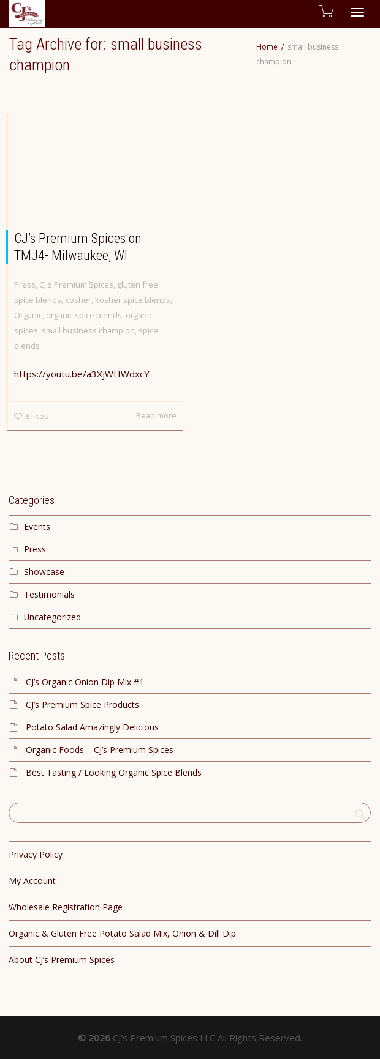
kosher (78, 299)
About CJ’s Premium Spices (62, 959)
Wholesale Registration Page (66, 907)
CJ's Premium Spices (76, 284)
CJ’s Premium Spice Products (82, 704)
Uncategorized (52, 617)
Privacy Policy (36, 854)
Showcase (44, 572)
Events (37, 526)
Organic (28, 315)
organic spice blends (84, 315)
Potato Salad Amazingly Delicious (92, 727)
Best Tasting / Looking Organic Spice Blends (114, 772)
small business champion (88, 330)
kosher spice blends (132, 299)
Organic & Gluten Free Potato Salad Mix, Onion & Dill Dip (122, 933)
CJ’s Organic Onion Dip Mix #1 (85, 682)
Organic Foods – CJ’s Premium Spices (99, 750)
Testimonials (49, 594)
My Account (32, 880)
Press (25, 284)
